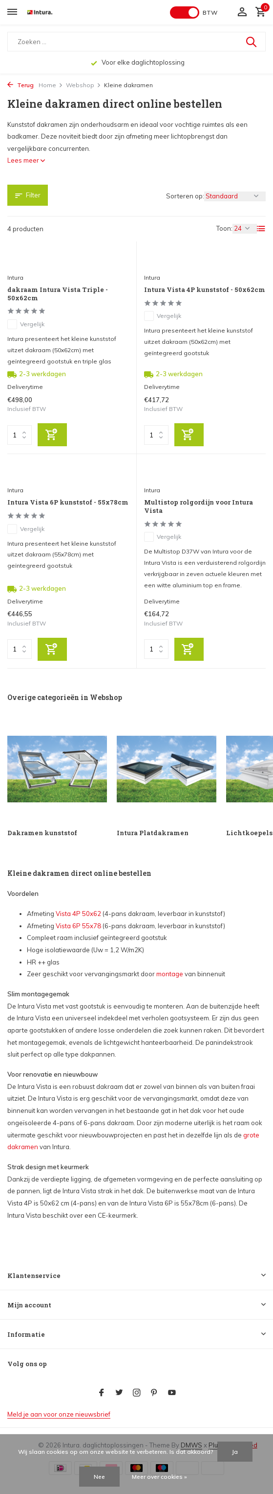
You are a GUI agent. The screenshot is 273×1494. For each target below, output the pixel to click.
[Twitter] (119, 1393)
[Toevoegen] (52, 434)
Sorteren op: (185, 196)
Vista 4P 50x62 (78, 913)
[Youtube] (172, 1393)
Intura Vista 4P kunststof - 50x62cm (204, 290)
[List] (261, 228)
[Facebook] (101, 1393)
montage (169, 974)
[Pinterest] (154, 1393)
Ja (235, 1451)
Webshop (83, 85)
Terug (20, 85)
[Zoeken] (136, 41)
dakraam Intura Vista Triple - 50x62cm (57, 294)
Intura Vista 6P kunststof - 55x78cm (67, 502)
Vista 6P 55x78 (78, 926)
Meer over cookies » (159, 1476)
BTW (210, 12)
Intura (15, 277)
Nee (99, 1476)
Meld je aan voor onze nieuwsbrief (58, 1414)
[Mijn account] (242, 12)
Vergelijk (25, 324)
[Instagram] (137, 1393)
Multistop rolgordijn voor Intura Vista (198, 506)
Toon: (224, 228)
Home (51, 85)
